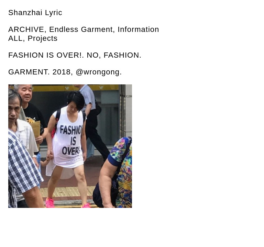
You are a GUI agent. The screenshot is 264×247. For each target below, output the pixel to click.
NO (93, 55)
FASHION (122, 55)
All (15, 38)
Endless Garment (81, 29)
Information (138, 29)
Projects (42, 38)
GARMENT (28, 72)
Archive (26, 29)
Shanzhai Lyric (35, 12)
